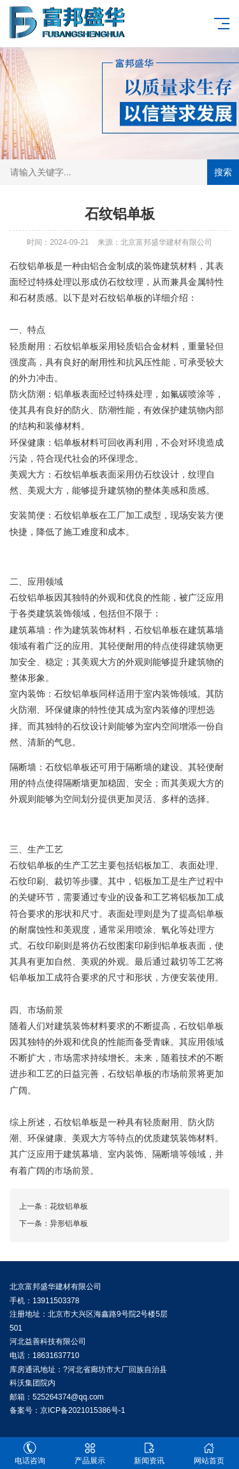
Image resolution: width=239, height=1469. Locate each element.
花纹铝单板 (69, 1206)
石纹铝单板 (32, 266)
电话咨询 (30, 1453)
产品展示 (90, 1453)
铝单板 (130, 298)
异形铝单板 (69, 1223)
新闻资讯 (150, 1453)
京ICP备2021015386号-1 (82, 1410)
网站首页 (209, 1453)
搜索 (223, 172)
